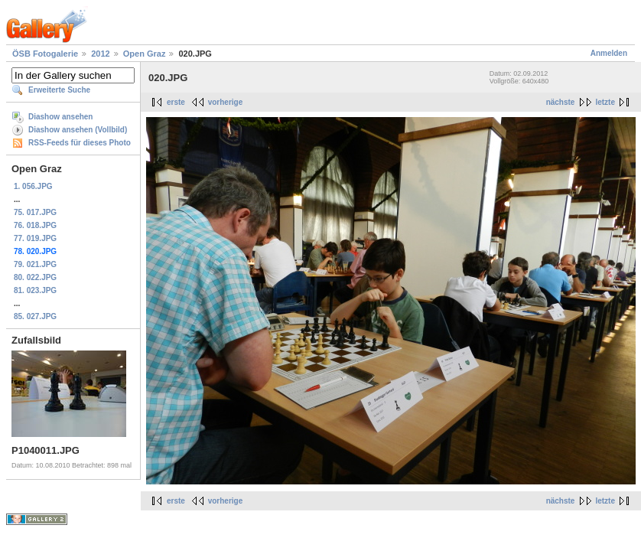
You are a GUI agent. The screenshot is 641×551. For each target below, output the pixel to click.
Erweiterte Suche (59, 90)
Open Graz (144, 53)
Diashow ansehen (60, 116)
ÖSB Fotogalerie (45, 53)
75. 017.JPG (35, 212)
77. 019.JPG (35, 238)
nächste (560, 102)
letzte (605, 102)
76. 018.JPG (35, 225)
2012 (100, 53)
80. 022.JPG (35, 277)
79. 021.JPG (35, 264)
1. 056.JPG (33, 186)
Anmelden (609, 53)
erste (176, 102)
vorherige (225, 102)
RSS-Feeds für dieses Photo (79, 143)
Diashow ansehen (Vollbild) (77, 130)
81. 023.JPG (35, 290)
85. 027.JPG (35, 316)
